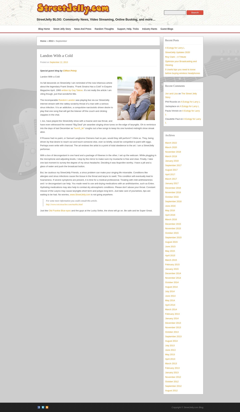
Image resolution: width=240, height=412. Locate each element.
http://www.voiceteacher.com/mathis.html (64, 204)
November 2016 (173, 192)
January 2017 (172, 183)
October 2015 (172, 233)
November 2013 (173, 327)
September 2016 (173, 201)
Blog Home (44, 29)
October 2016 (172, 197)
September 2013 (173, 336)
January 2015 (172, 269)
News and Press (82, 29)
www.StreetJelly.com (80, 194)
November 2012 (173, 377)
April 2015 (170, 255)
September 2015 (173, 237)
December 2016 (173, 188)
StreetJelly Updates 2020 (177, 52)
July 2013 (170, 345)
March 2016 (171, 219)
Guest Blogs (166, 29)
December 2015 (173, 224)
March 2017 (171, 179)
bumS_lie (79, 128)
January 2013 (172, 372)
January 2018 (172, 161)
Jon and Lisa (171, 93)
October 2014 (172, 282)
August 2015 (171, 242)
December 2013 (173, 323)
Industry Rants (149, 29)
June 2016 (170, 206)
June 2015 (170, 246)
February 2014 (172, 314)
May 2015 (170, 251)
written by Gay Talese (72, 90)
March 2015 (171, 260)
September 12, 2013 (59, 62)
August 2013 (171, 341)
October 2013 (172, 332)
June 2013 (170, 350)
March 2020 (171, 147)
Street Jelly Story (62, 29)
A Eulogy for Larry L (175, 48)
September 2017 (173, 165)
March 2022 (171, 143)
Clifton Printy (70, 70)
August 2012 (171, 390)
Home (43, 41)
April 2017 (170, 174)
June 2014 (170, 296)
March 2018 (171, 156)
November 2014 (173, 278)
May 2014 (170, 300)
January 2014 (172, 318)
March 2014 (171, 309)
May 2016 (170, 210)
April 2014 (170, 305)
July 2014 (170, 291)
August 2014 (171, 287)
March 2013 (171, 363)
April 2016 (170, 215)
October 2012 (172, 381)
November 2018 (173, 152)
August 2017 (171, 170)
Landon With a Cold (56, 55)
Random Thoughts (104, 29)
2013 (51, 41)
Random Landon (66, 100)
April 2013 (170, 359)
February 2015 (172, 264)
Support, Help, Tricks (128, 29)
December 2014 (173, 273)
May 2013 (170, 354)
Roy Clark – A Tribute (175, 57)
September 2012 (173, 386)
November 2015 (173, 228)
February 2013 (172, 368)
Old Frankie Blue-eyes (60, 210)
